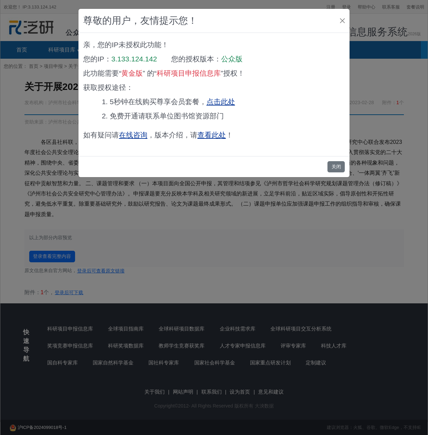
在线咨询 (133, 135)
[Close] (342, 20)
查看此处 (211, 135)
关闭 (336, 166)
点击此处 (221, 102)
